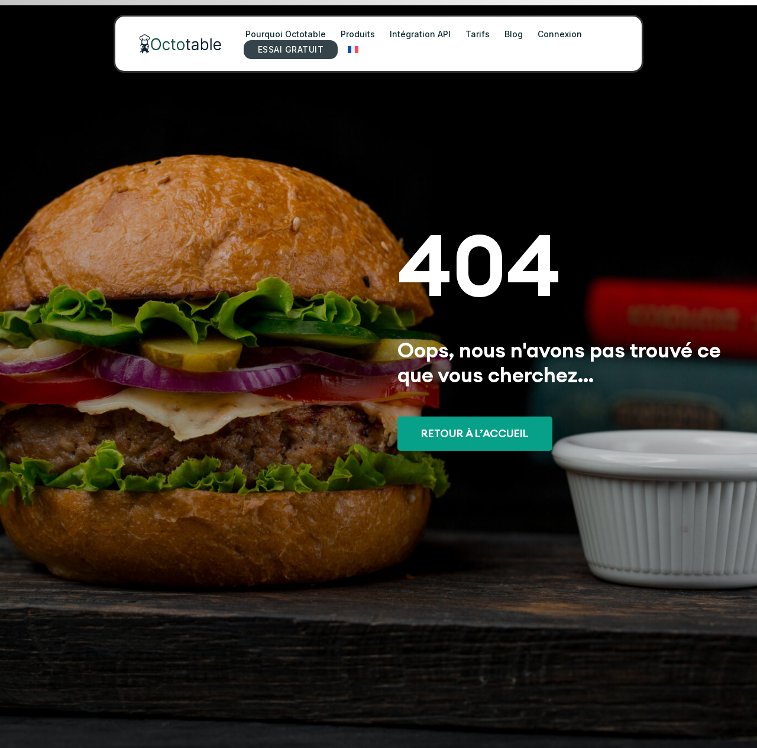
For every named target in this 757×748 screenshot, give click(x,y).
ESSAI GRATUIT (290, 49)
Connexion (560, 34)
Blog (513, 34)
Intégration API (420, 34)
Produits (358, 34)
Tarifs (477, 34)
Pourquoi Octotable (285, 34)
